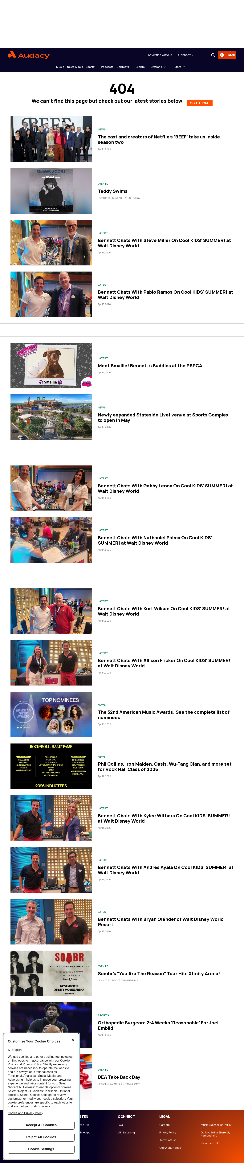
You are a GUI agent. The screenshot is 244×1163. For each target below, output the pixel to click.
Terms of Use (168, 1137)
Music (45, 67)
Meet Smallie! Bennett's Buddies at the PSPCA (150, 362)
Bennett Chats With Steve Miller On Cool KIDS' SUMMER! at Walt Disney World (164, 240)
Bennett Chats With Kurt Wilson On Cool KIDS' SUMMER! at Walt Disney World (164, 608)
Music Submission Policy (216, 1121)
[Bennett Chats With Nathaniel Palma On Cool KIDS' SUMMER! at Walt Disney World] (51, 537)
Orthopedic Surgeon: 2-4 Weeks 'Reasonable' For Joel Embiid (158, 1022)
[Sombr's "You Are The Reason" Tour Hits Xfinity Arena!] (51, 970)
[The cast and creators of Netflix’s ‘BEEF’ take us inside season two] (51, 136)
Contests (132, 67)
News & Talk (66, 67)
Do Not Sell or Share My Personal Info (215, 1131)
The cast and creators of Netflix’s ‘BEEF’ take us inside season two (159, 136)
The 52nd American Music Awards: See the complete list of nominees (164, 711)
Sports (87, 67)
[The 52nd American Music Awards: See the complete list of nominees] (51, 711)
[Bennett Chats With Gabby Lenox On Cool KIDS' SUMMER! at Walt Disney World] (51, 485)
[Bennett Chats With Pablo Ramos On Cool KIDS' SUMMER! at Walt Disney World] (51, 291)
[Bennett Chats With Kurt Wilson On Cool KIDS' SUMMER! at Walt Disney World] (51, 608)
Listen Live (83, 1121)
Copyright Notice (170, 1144)
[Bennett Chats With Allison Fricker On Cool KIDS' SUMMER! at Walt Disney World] (51, 659)
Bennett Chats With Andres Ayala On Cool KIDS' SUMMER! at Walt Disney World (166, 867)
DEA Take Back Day (119, 1074)
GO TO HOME (199, 99)
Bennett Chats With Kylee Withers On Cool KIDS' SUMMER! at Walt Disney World (164, 815)
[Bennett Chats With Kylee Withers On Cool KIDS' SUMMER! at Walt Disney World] (51, 815)
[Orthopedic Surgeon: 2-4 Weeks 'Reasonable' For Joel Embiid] (51, 1022)
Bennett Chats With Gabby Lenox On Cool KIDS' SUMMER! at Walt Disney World (165, 485)
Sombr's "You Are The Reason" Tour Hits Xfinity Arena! (159, 970)
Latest (103, 229)
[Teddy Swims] (51, 188)
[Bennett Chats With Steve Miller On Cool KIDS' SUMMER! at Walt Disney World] (51, 239)
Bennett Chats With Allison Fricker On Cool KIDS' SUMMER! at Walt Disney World (164, 660)
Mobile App (83, 1129)
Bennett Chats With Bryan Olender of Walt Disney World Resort (161, 918)
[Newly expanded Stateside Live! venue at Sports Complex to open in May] (51, 414)
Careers (164, 1121)
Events (155, 67)
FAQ (120, 1121)
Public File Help (210, 1140)
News (102, 126)
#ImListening (126, 1129)
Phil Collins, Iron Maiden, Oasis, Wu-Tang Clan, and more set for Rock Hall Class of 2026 (165, 763)
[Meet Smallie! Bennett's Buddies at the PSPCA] (51, 362)
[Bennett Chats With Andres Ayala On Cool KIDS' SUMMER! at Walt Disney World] (51, 867)
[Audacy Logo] (29, 55)
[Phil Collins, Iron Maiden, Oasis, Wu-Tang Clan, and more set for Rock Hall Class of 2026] (51, 763)
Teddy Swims (113, 188)
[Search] (211, 55)
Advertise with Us (158, 55)
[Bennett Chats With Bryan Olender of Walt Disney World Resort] (51, 918)
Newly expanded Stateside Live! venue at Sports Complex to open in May (163, 414)
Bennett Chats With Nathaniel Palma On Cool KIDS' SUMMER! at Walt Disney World (155, 537)
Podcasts (110, 67)
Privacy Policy (167, 1129)
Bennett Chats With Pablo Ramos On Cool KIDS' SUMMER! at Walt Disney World (165, 291)
